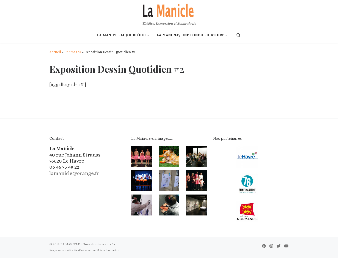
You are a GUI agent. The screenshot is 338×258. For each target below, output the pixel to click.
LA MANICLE (70, 244)
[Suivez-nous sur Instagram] (271, 246)
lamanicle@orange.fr (74, 173)
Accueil (55, 52)
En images (72, 52)
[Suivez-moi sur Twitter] (278, 246)
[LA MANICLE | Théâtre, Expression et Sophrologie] (169, 9)
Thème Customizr (108, 250)
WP (69, 250)
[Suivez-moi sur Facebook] (264, 246)
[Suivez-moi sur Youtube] (286, 246)
